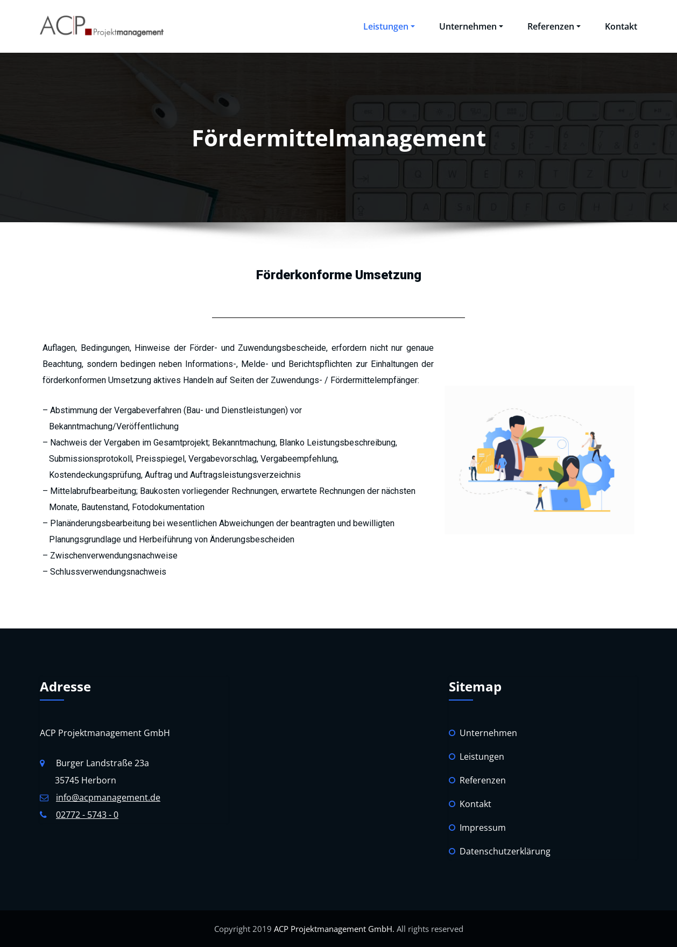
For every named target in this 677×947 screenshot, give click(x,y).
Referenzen (554, 26)
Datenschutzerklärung (505, 851)
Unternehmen (471, 26)
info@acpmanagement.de (108, 797)
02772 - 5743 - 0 (87, 815)
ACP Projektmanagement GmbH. (333, 928)
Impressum (483, 827)
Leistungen (389, 26)
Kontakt (621, 26)
